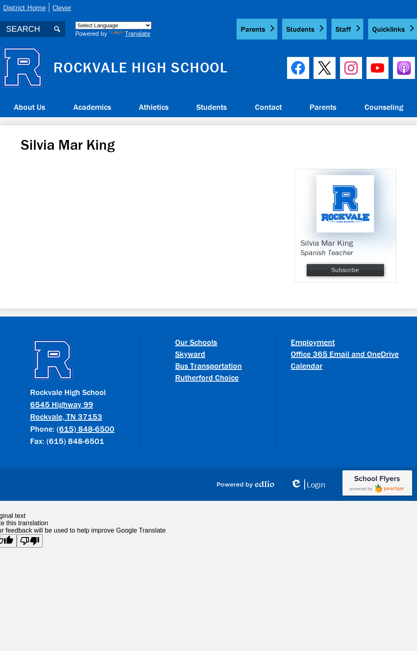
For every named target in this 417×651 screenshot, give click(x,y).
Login (307, 484)
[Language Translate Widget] (113, 25)
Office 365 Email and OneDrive (345, 354)
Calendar (307, 365)
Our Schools (196, 342)
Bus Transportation (208, 365)
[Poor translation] (30, 541)
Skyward (190, 354)
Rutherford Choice (207, 377)
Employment (313, 342)
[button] (29, 106)
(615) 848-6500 (85, 429)
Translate (129, 33)
